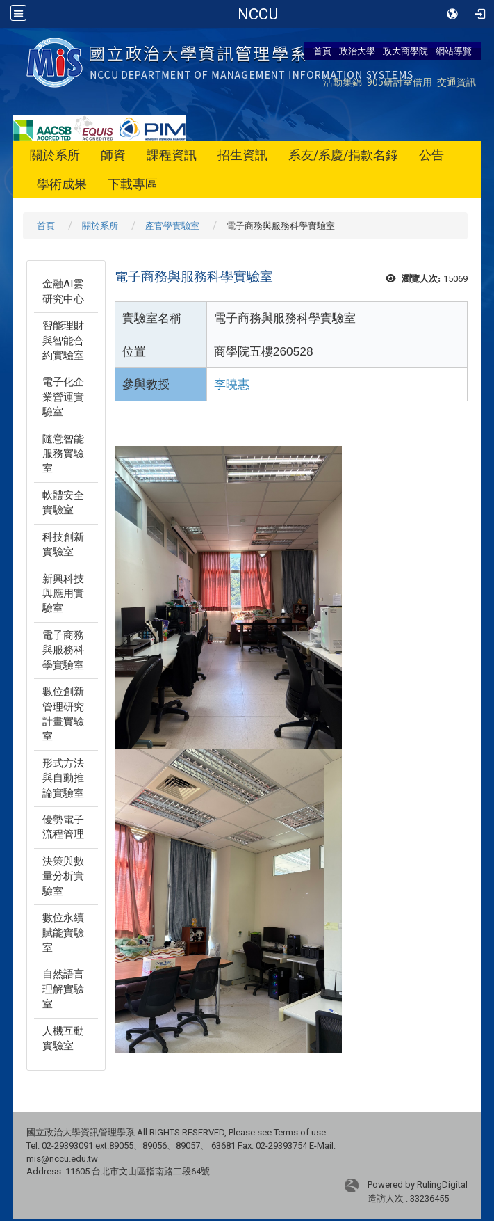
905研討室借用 (399, 81)
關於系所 (55, 154)
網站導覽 (454, 51)
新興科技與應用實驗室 (63, 594)
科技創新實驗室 (63, 544)
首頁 (322, 51)
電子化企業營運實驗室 (63, 397)
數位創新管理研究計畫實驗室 (63, 713)
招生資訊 (242, 154)
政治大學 (357, 51)
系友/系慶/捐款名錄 (343, 154)
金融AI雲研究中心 (63, 291)
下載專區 (133, 184)
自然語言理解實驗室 (63, 989)
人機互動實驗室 (63, 1038)
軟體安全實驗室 (63, 502)
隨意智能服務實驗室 (63, 454)
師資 (113, 154)
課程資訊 (172, 154)
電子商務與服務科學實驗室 (63, 650)
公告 (431, 154)
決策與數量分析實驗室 (63, 876)
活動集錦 (342, 81)
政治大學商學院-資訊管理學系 (257, 14)
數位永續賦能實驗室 (63, 932)
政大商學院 (405, 51)
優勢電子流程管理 (63, 826)
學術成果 (62, 184)
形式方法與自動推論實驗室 (63, 778)
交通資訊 (456, 81)
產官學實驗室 (172, 226)
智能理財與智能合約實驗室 (63, 340)
